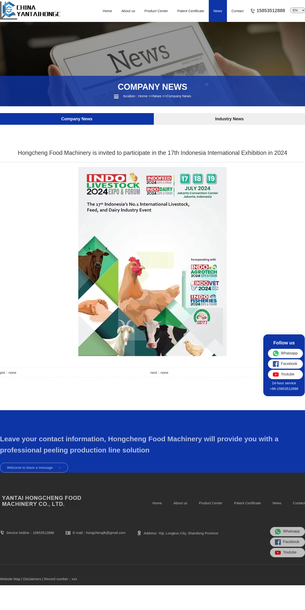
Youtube (286, 565)
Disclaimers (32, 584)
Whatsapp (287, 544)
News (157, 96)
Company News (178, 96)
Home (142, 96)
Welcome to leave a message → (34, 484)
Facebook (287, 555)
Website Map (10, 584)
